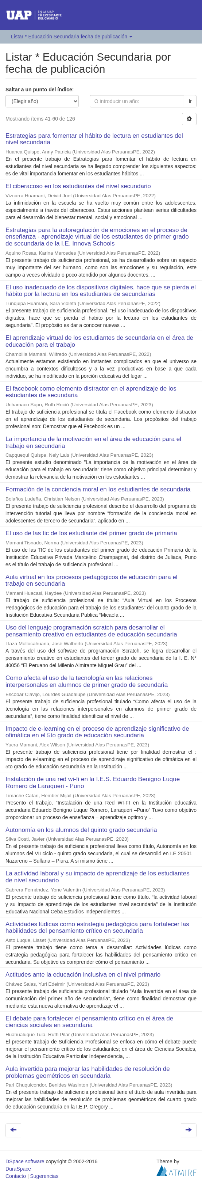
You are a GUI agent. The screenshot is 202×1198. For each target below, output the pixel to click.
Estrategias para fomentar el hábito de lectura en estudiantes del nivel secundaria (94, 139)
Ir (190, 101)
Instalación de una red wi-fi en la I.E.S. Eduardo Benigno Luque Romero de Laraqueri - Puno (92, 783)
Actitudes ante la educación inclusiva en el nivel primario (82, 974)
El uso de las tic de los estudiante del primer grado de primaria (91, 533)
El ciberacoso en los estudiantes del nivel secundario (78, 186)
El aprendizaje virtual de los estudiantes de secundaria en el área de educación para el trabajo (99, 341)
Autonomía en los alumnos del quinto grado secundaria (81, 829)
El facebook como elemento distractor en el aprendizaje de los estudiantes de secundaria (90, 392)
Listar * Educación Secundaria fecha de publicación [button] (71, 36)
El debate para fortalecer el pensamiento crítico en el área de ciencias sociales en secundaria (89, 1022)
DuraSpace (18, 1169)
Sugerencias (44, 1176)
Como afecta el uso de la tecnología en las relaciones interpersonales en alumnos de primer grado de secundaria (86, 681)
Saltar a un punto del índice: (39, 89)
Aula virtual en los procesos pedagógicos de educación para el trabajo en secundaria (91, 580)
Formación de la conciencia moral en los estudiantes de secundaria (97, 489)
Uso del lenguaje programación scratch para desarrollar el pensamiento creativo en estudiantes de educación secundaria (91, 631)
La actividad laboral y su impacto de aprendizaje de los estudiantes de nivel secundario (97, 877)
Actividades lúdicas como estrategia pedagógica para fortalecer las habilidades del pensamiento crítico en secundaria (97, 928)
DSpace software (24, 1161)
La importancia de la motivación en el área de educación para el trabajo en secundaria (93, 442)
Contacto (15, 1176)
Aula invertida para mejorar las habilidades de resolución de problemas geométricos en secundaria (87, 1072)
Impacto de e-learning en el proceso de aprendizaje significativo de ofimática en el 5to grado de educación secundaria (97, 732)
